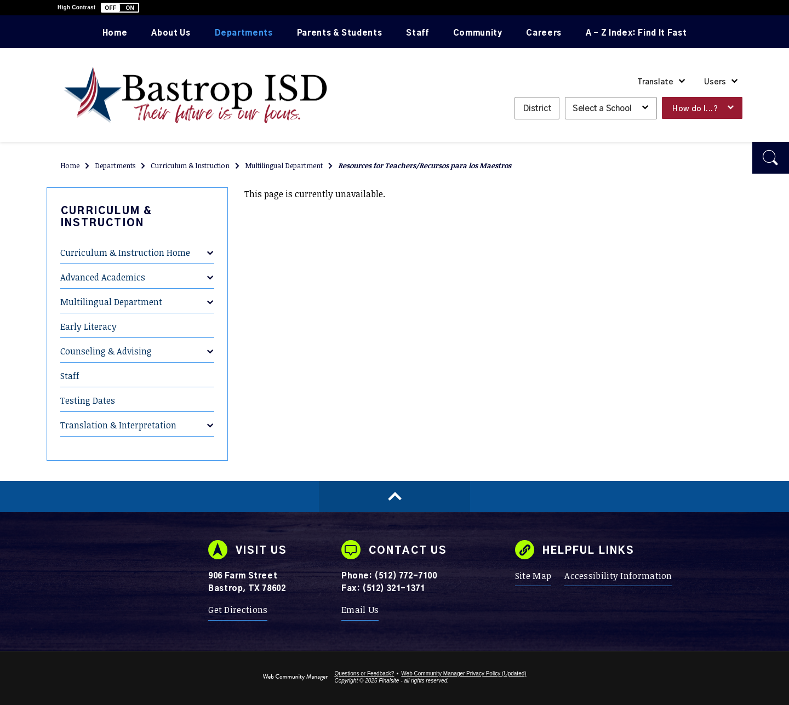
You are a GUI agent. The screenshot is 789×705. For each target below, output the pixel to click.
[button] (120, 8)
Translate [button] (655, 82)
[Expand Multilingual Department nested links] (210, 294)
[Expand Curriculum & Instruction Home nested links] (210, 245)
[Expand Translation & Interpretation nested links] (210, 417)
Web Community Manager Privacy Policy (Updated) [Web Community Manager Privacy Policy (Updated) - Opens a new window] (463, 673)
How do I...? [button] (695, 109)
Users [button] (715, 82)
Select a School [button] (602, 109)
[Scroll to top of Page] (394, 496)
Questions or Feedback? (364, 673)
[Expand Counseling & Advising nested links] (210, 344)
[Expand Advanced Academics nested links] (210, 270)
